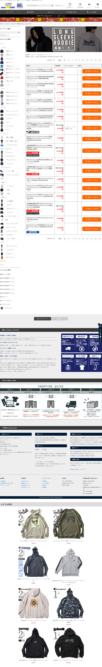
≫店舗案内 (44, 487)
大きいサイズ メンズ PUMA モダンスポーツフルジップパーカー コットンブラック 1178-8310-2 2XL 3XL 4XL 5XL (39, 196)
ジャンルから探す (5, 270)
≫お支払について (25, 481)
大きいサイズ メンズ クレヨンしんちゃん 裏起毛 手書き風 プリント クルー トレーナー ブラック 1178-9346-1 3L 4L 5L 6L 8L (39, 138)
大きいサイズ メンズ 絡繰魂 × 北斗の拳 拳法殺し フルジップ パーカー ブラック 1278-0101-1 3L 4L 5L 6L (39, 101)
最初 (59, 60)
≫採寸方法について (25, 487)
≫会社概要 (2, 481)
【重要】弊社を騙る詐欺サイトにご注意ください (51, 16)
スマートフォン (43, 319)
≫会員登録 (44, 481)
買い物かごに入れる (92, 71)
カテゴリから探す (5, 39)
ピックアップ (47, 54)
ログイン (89, 5)
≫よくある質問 (45, 483)
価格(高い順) (52, 56)
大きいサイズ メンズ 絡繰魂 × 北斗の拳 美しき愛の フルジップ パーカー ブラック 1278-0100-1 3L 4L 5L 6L (39, 92)
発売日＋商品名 (59, 56)
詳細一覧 (41, 54)
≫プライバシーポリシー (5, 485)
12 (91, 60)
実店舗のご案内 (71, 12)
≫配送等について (25, 483)
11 (87, 60)
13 (95, 60)
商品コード (33, 56)
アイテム (13, 12)
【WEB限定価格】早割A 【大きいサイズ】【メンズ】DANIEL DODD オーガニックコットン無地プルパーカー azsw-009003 (39, 205)
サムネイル (33, 54)
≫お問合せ (44, 485)
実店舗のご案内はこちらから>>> (77, 469)
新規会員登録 (80, 5)
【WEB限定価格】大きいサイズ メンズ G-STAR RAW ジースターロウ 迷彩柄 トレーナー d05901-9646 (39, 168)
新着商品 (30, 12)
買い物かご (97, 5)
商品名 (37, 56)
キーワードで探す (5, 29)
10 (83, 60)
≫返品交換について (25, 485)
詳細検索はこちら (60, 5)
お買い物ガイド (70, 5)
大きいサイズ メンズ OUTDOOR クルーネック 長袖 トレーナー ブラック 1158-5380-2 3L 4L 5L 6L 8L (39, 226)
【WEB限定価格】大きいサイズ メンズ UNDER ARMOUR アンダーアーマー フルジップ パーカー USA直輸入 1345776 (39, 147)
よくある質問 (91, 12)
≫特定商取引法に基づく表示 (6, 483)
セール (51, 12)
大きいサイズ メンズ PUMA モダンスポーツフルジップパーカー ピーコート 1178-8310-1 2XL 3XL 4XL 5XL (39, 187)
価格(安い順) (46, 56)
